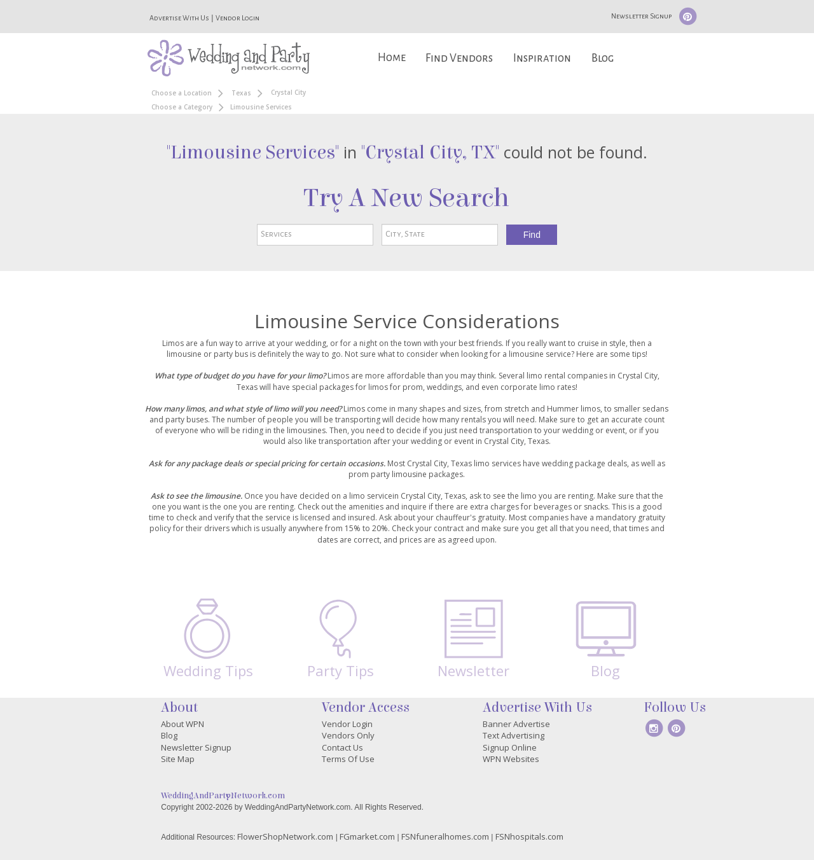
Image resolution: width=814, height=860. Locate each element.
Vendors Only (348, 735)
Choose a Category (181, 106)
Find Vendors (459, 58)
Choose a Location (181, 92)
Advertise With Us (179, 18)
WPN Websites (511, 759)
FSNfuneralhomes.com (445, 836)
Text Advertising (513, 735)
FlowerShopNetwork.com (285, 836)
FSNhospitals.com (529, 836)
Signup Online (510, 747)
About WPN (182, 724)
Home (392, 58)
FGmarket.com (367, 836)
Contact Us (342, 747)
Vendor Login (237, 18)
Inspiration (542, 58)
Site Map (178, 759)
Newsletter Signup (641, 16)
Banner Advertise (516, 724)
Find (532, 235)
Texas (241, 92)
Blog (602, 58)
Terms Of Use (348, 759)
